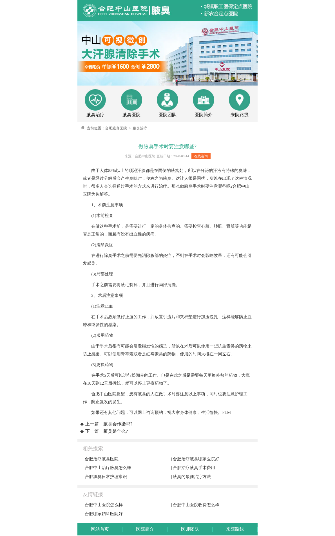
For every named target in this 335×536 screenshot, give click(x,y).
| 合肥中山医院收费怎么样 (195, 505)
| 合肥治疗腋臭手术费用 (193, 467)
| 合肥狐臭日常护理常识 (105, 476)
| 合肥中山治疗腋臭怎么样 (107, 467)
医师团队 (190, 529)
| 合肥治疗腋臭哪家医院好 (195, 459)
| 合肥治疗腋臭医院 (101, 459)
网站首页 (100, 529)
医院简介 (145, 529)
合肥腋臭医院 (116, 128)
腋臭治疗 (140, 128)
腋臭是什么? (115, 431)
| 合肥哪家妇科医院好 (103, 514)
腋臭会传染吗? (117, 423)
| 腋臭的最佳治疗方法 (191, 476)
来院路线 (235, 529)
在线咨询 (201, 156)
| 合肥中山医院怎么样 (103, 505)
